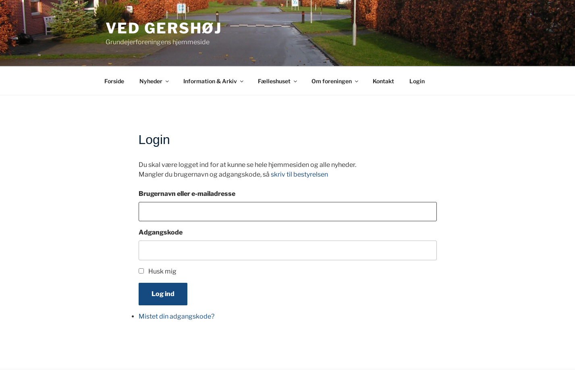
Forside (114, 81)
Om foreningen (335, 81)
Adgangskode (161, 232)
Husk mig (162, 271)
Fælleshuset (278, 81)
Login (417, 81)
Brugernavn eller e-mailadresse (187, 194)
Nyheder (154, 81)
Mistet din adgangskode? (176, 316)
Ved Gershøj (164, 28)
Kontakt (383, 81)
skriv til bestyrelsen (299, 174)
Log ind (163, 294)
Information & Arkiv (214, 81)
